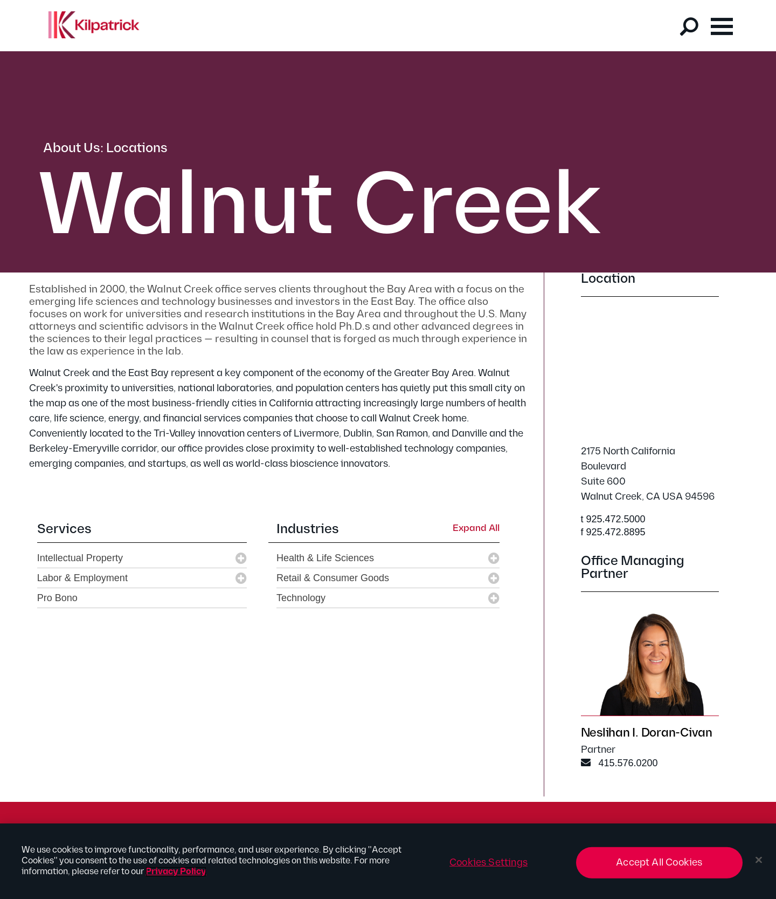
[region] (388, 861)
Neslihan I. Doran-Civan (646, 733)
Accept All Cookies (659, 862)
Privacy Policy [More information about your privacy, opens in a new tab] (176, 872)
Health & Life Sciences (325, 558)
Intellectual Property (80, 558)
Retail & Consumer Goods (332, 578)
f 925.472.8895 (613, 532)
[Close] (759, 860)
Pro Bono (57, 597)
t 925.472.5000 (613, 519)
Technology (300, 597)
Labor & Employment (82, 578)
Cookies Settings (488, 862)
